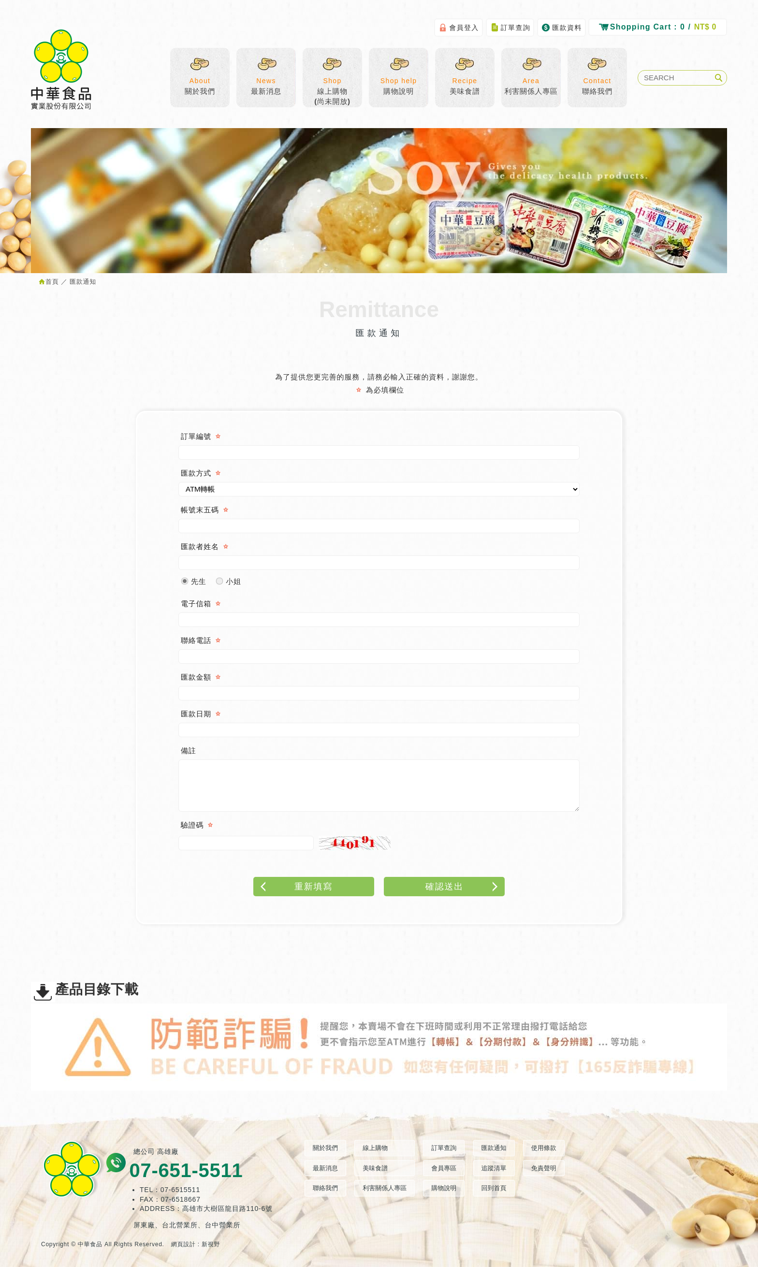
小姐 (228, 579)
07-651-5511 (186, 1170)
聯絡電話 (196, 640)
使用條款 (543, 1147)
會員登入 (458, 27)
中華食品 (61, 69)
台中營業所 (223, 1225)
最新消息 (266, 80)
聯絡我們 (597, 80)
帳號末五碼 (200, 510)
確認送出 (462, 886)
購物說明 (398, 80)
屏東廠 (144, 1225)
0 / (657, 26)
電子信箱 (196, 603)
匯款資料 (561, 27)
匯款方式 (196, 473)
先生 (193, 579)
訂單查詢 (510, 27)
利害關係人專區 (531, 80)
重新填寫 (295, 886)
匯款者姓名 (200, 546)
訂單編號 (196, 436)
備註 (188, 750)
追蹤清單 (494, 1168)
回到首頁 (494, 1188)
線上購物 (375, 1147)
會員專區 (443, 1168)
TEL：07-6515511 (170, 1190)
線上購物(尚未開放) (332, 85)
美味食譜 (465, 80)
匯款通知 (494, 1147)
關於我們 (200, 80)
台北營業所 (180, 1225)
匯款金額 (196, 677)
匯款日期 (196, 714)
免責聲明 (543, 1168)
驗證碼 (192, 825)
